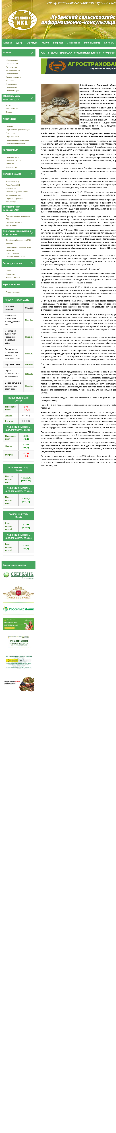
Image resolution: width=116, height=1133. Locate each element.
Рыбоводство (11, 67)
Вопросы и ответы (13, 277)
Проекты (9, 126)
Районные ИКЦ (92, 43)
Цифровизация (12, 91)
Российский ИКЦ (13, 185)
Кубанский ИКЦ (12, 182)
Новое (8, 271)
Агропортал (11, 188)
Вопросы (58, 43)
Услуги (45, 43)
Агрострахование (13, 292)
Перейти (29, 320)
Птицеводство (12, 63)
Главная (7, 43)
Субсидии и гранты (14, 222)
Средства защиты (13, 77)
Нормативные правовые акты (18, 247)
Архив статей (11, 226)
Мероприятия (11, 167)
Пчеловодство (12, 74)
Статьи (9, 112)
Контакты (109, 43)
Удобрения (10, 80)
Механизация (11, 84)
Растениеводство (13, 70)
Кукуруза (9, 421)
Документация (12, 109)
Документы (10, 274)
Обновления (73, 43)
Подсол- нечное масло (9, 479)
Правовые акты (12, 157)
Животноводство (13, 60)
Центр (19, 43)
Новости (9, 244)
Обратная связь (12, 136)
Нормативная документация (18, 130)
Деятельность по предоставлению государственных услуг (15, 253)
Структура (32, 43)
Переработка (11, 87)
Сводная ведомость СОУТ (17, 192)
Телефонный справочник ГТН (18, 240)
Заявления (10, 133)
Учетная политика (13, 195)
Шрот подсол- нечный (8, 526)
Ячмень (8, 415)
